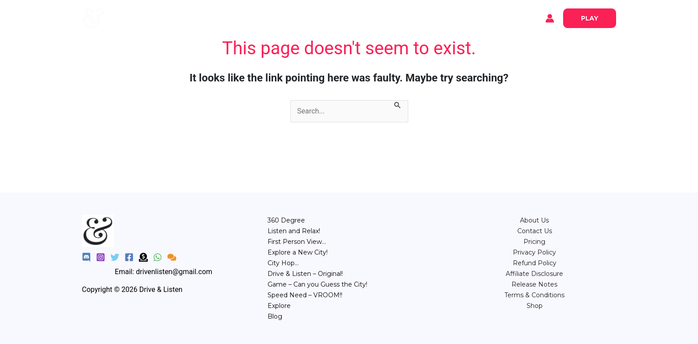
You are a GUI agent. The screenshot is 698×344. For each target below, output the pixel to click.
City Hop (359, 17)
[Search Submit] (397, 106)
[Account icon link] (549, 18)
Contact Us (534, 231)
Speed (427, 17)
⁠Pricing (534, 242)
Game (394, 17)
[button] (589, 18)
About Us (534, 220)
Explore (130, 18)
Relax (297, 17)
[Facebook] (129, 257)
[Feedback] (171, 257)
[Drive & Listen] (93, 17)
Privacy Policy (534, 252)
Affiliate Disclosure (534, 274)
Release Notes (534, 284)
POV (325, 17)
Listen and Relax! (294, 231)
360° (269, 17)
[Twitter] (114, 257)
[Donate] (143, 257)
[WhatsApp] (157, 257)
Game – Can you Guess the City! (317, 284)
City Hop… (283, 263)
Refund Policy (534, 263)
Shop (535, 306)
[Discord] (86, 257)
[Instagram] (100, 257)
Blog (162, 18)
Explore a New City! (298, 252)
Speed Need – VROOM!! (305, 295)
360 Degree (286, 220)
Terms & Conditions (534, 295)
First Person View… (297, 242)
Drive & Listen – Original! (305, 274)
